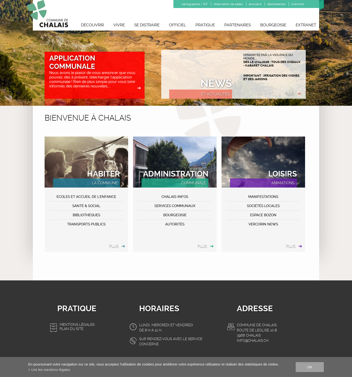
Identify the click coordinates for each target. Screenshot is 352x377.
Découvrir (92, 25)
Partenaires (237, 25)
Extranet (306, 25)
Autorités (174, 224)
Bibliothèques (86, 215)
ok (309, 367)
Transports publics (86, 224)
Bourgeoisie (273, 25)
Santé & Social (86, 206)
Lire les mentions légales (50, 370)
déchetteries (276, 4)
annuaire (255, 4)
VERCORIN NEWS (263, 224)
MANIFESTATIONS (263, 197)
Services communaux (174, 206)
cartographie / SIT (195, 4)
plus (289, 94)
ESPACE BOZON (263, 215)
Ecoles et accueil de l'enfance (86, 197)
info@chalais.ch (252, 340)
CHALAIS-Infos (174, 197)
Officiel (177, 25)
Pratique (205, 25)
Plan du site (71, 329)
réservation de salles (228, 4)
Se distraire (147, 25)
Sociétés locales (263, 206)
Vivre (119, 25)
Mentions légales (77, 324)
